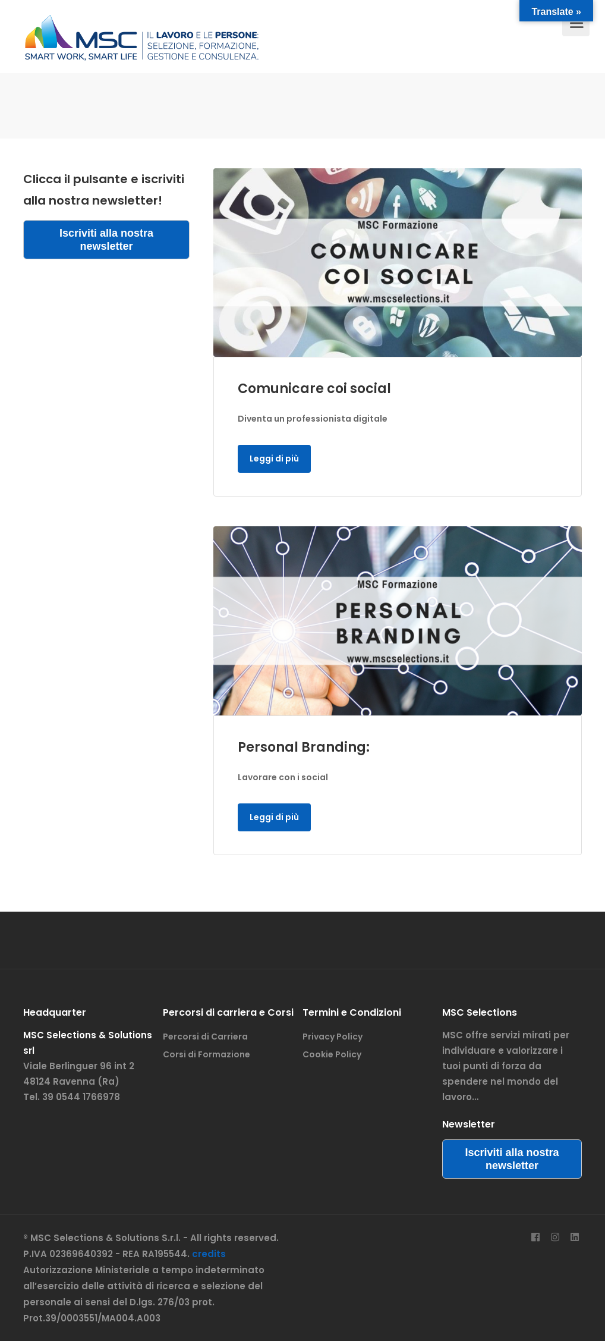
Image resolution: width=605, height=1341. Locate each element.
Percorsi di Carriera (205, 1036)
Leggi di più (274, 458)
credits (209, 1254)
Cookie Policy (331, 1054)
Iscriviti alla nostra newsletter (106, 239)
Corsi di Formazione (206, 1054)
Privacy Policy (332, 1036)
